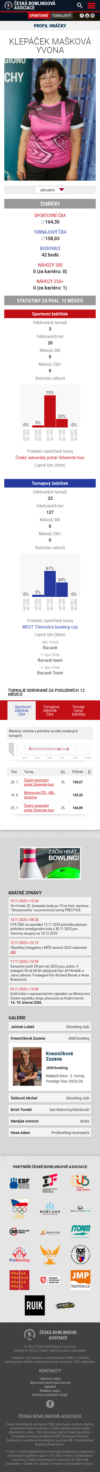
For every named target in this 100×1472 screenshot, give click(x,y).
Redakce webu (50, 1390)
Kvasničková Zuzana (59, 1056)
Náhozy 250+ (50, 281)
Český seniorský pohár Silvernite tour (50, 457)
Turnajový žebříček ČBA (51, 710)
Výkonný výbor (50, 1378)
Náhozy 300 (50, 265)
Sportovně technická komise (50, 1382)
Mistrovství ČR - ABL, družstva (39, 795)
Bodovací (50, 248)
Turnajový (61, 15)
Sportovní (39, 15)
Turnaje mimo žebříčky (78, 710)
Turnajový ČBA (50, 232)
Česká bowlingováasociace (58, 1335)
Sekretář (50, 1386)
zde (13, 951)
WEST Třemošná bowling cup (50, 627)
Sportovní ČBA (50, 215)
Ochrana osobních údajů (50, 1394)
